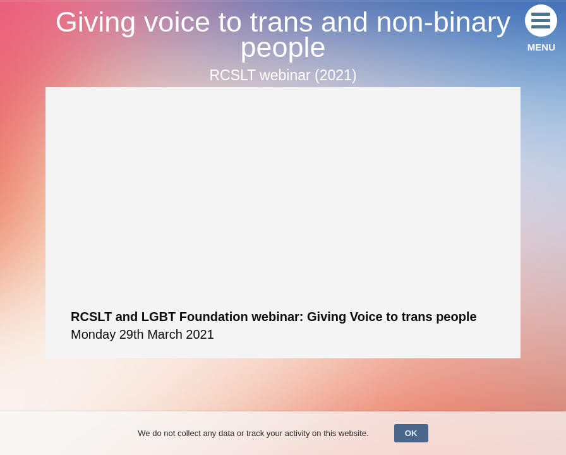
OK (411, 433)
